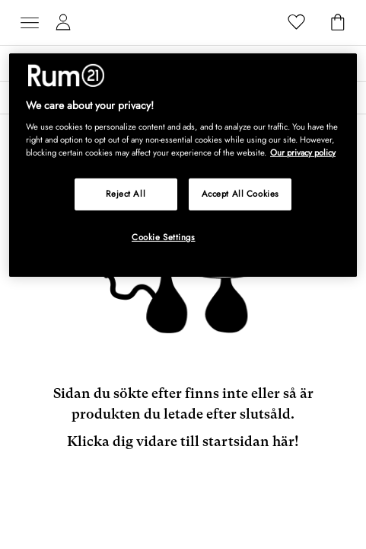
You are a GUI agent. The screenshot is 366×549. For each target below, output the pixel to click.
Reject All (125, 194)
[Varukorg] (338, 23)
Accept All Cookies (240, 194)
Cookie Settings (164, 237)
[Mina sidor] (63, 23)
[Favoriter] (297, 23)
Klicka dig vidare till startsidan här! (183, 441)
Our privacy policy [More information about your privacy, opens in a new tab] (303, 152)
